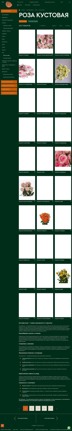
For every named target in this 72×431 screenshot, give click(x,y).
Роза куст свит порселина (25, 201)
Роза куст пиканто (42, 230)
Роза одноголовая (7, 58)
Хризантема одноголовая (8, 77)
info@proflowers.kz (34, 2)
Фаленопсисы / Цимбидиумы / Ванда (8, 65)
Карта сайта (15, 429)
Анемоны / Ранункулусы (7, 20)
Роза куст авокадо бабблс (61, 84)
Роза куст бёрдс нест (24, 260)
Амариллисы (4, 17)
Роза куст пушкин (59, 260)
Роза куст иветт (23, 289)
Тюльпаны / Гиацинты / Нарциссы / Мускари (9, 61)
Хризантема (4, 71)
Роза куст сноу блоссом (43, 201)
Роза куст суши (41, 260)
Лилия (3, 44)
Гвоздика (4, 22)
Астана (52, 2)
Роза (3, 52)
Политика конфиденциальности (26, 429)
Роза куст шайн (59, 289)
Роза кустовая (6, 55)
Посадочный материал (8, 85)
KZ (62, 2)
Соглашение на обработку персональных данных (60, 429)
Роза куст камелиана (60, 172)
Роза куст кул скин (42, 84)
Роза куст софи (59, 201)
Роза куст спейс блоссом (43, 113)
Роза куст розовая (23, 55)
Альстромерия (5, 14)
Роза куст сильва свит (60, 113)
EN (61, 2)
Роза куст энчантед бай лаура (44, 55)
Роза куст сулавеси (60, 230)
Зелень (3, 36)
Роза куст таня (40, 172)
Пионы (3, 47)
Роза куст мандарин (24, 318)
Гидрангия (4, 33)
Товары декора (6, 89)
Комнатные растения (7, 81)
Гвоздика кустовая (7, 25)
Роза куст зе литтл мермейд (62, 55)
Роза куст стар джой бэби (25, 84)
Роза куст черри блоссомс (25, 230)
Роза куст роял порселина (43, 318)
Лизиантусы (4, 41)
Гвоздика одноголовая (8, 28)
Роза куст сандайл (24, 113)
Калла (3, 39)
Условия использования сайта (41, 429)
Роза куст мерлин (59, 318)
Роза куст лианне (41, 289)
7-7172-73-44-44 (20, 2)
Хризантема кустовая (7, 74)
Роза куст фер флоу (24, 172)
